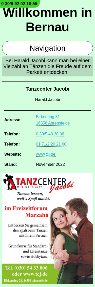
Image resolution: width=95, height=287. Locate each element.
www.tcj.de (45, 154)
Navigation (48, 48)
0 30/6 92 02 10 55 (19, 3)
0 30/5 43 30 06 (50, 134)
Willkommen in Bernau (47, 19)
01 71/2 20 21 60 (51, 144)
